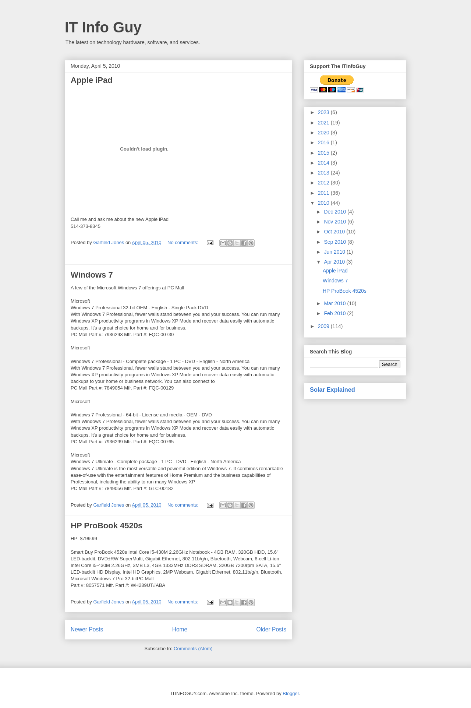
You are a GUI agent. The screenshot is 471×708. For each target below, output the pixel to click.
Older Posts (271, 629)
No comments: (183, 242)
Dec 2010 (335, 212)
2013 (324, 173)
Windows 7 (92, 274)
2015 (324, 153)
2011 (324, 193)
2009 (324, 326)
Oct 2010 (335, 232)
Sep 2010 (335, 242)
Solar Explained (332, 389)
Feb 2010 (335, 313)
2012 (324, 183)
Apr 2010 (335, 262)
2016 (324, 142)
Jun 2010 (335, 252)
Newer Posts (87, 629)
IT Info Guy (103, 27)
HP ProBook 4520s (106, 525)
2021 (324, 123)
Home (180, 629)
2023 (324, 112)
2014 (324, 163)
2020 (324, 132)
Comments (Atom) (193, 648)
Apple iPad (92, 80)
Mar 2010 (335, 303)
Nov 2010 (335, 222)
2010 (324, 203)
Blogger (291, 693)
